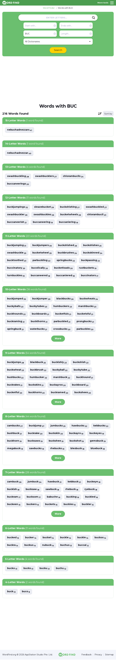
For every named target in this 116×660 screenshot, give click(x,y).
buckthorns (39, 321)
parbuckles (85, 329)
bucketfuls (63, 314)
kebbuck (74, 482)
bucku (45, 568)
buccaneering (43, 222)
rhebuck (71, 489)
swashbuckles (44, 214)
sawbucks (36, 448)
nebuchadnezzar (19, 153)
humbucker (38, 377)
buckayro (76, 433)
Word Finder (49, 8)
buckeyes (96, 433)
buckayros (58, 385)
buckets (51, 504)
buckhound (84, 377)
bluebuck (98, 448)
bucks (28, 568)
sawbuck (52, 489)
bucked (13, 538)
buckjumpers (42, 245)
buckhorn (14, 441)
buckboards (40, 314)
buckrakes (14, 385)
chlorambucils (73, 176)
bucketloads (63, 268)
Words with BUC (65, 8)
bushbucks (15, 377)
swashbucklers (46, 176)
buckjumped (16, 298)
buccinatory (16, 268)
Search (58, 50)
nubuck (48, 545)
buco (26, 592)
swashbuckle (16, 252)
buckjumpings (17, 207)
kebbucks (101, 426)
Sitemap (109, 655)
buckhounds (16, 314)
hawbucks (79, 426)
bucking (72, 497)
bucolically (39, 268)
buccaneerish (17, 222)
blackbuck (38, 362)
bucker (30, 538)
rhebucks (57, 448)
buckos (100, 538)
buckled (91, 497)
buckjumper (41, 298)
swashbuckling (18, 176)
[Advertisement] (58, 79)
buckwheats (89, 298)
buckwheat (15, 370)
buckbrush (38, 370)
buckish (13, 489)
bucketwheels (70, 214)
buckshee (56, 441)
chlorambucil (96, 214)
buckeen (13, 504)
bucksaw (32, 489)
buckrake (35, 433)
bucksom (34, 497)
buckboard (80, 385)
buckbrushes (67, 252)
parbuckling (41, 260)
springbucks (66, 260)
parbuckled (62, 321)
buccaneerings (18, 183)
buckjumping (16, 245)
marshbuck (61, 377)
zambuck (14, 482)
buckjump (36, 426)
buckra (12, 545)
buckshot (77, 441)
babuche (53, 497)
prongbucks (85, 321)
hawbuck (55, 482)
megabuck (15, 448)
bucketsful (85, 314)
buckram (13, 497)
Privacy (98, 655)
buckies (70, 504)
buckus (30, 545)
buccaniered (65, 275)
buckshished (67, 245)
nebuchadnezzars (19, 129)
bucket (48, 538)
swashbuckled (96, 207)
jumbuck (35, 482)
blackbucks (64, 298)
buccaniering (68, 222)
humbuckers (62, 306)
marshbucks (87, 306)
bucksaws (35, 441)
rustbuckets (87, 268)
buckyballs (15, 306)
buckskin (56, 433)
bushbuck (14, 433)
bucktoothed (16, 260)
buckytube (82, 370)
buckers (33, 504)
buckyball (59, 370)
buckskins (36, 385)
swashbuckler (17, 214)
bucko (12, 568)
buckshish (80, 362)
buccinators (89, 275)
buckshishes (92, 245)
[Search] (93, 17)
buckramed (59, 392)
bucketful (14, 392)
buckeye (94, 482)
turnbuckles (16, 275)
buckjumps (15, 362)
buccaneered (40, 275)
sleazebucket (44, 207)
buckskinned (92, 252)
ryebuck (90, 489)
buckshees (82, 392)
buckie (65, 538)
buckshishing (70, 207)
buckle (82, 538)
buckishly (59, 362)
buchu (61, 568)
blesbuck (77, 448)
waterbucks (38, 329)
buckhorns (36, 392)
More (58, 338)
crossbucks (61, 329)
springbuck (15, 329)
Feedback (86, 655)
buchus (66, 545)
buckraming (16, 321)
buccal (83, 545)
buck (11, 592)
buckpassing (90, 260)
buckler (88, 504)
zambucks (15, 426)
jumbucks (58, 426)
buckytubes (38, 306)
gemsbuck (97, 441)
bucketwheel (42, 252)
